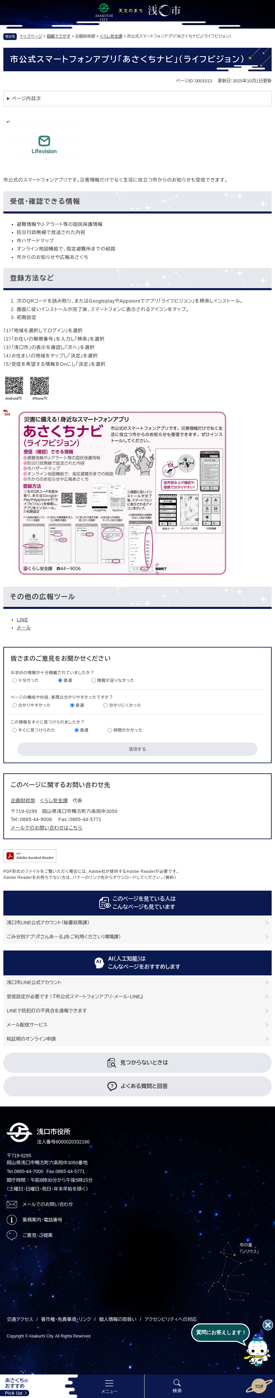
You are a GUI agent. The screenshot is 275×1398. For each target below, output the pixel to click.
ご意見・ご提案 (37, 1235)
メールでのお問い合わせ (47, 1204)
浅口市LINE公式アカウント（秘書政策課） (48, 922)
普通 (68, 680)
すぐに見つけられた (36, 730)
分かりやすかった (34, 705)
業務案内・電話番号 (42, 1219)
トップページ (31, 36)
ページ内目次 (26, 98)
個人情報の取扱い (117, 1319)
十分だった (28, 680)
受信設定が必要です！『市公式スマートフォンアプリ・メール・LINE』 (75, 996)
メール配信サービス (27, 1024)
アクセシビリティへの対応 (171, 1319)
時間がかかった (128, 730)
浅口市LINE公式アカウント (34, 982)
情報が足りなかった (115, 680)
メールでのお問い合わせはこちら (46, 827)
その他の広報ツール (42, 596)
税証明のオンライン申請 (31, 1039)
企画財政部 (23, 800)
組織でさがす (58, 36)
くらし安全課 (111, 36)
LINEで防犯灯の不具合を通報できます (47, 1010)
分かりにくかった (125, 705)
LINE (22, 619)
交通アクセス (20, 1319)
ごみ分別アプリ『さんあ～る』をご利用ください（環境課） (64, 936)
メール (24, 627)
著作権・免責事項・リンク (66, 1319)
